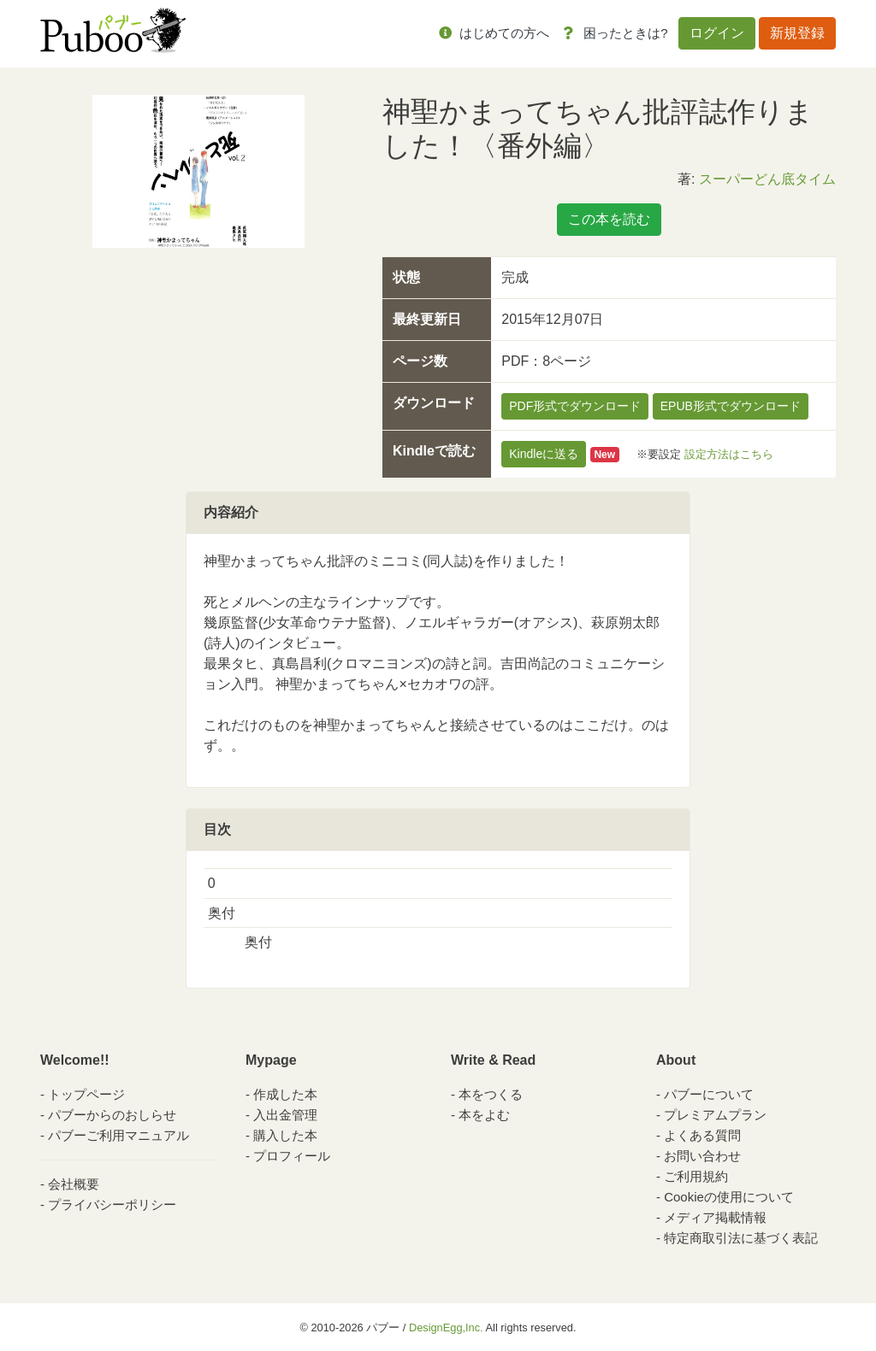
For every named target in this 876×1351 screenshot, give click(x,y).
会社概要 (73, 1184)
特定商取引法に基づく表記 (741, 1238)
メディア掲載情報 (715, 1217)
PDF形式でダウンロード (575, 406)
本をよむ (484, 1114)
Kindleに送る (543, 454)
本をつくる (491, 1094)
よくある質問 (702, 1135)
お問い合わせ (702, 1155)
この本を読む (609, 219)
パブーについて (709, 1094)
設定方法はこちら (728, 454)
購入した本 (285, 1135)
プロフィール (291, 1155)
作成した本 (285, 1094)
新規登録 (797, 33)
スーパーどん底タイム (767, 179)
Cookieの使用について (729, 1196)
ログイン (717, 33)
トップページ (86, 1094)
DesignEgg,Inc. (446, 1327)
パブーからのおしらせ (112, 1114)
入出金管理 (285, 1114)
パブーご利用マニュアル (118, 1135)
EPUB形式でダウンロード (730, 406)
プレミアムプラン (715, 1114)
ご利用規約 (696, 1176)
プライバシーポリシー (112, 1204)
